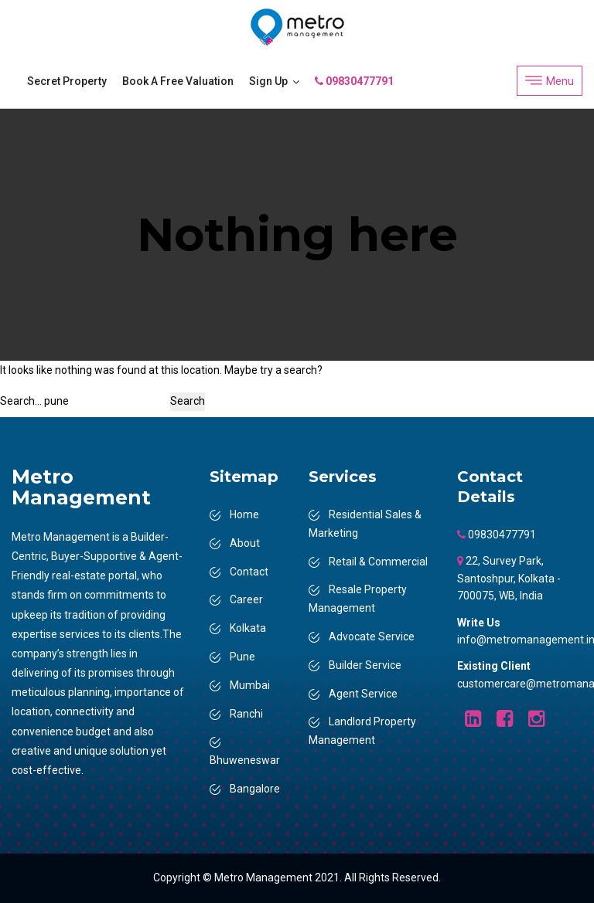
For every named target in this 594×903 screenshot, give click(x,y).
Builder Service (365, 665)
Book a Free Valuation (178, 81)
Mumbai (250, 685)
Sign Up (268, 81)
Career (246, 599)
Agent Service (363, 693)
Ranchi (246, 714)
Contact (249, 571)
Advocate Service (372, 636)
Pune (242, 656)
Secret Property (67, 81)
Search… (21, 401)
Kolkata (248, 628)
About (245, 543)
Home (244, 514)
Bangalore (255, 788)
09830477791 (354, 81)
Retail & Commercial (378, 561)
